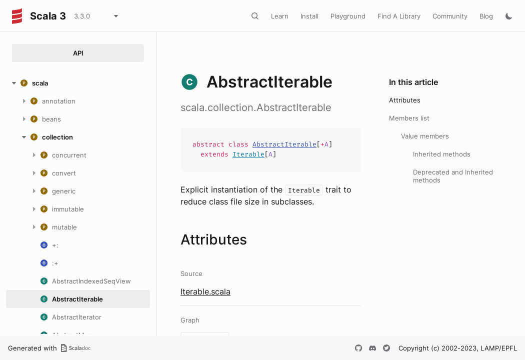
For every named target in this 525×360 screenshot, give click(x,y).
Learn (279, 16)
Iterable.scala (205, 291)
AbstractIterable (284, 144)
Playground (348, 16)
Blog (486, 16)
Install (309, 16)
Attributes (404, 100)
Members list (409, 118)
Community (450, 16)
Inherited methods (441, 154)
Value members (425, 136)
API (78, 53)
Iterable (248, 154)
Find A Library (399, 16)
